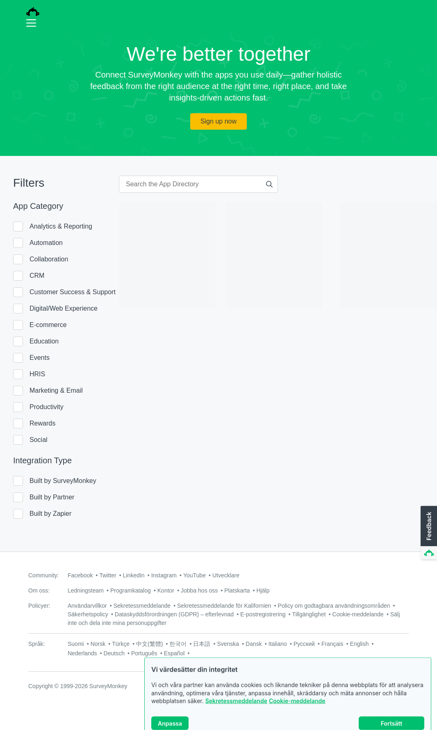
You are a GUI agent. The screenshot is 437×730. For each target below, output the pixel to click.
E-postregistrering (263, 614)
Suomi (76, 644)
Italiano (278, 644)
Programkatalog (130, 590)
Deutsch (114, 653)
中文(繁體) (149, 644)
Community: (43, 575)
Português (144, 653)
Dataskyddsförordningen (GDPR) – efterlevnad (174, 614)
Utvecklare (225, 575)
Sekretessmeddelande (236, 717)
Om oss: (39, 590)
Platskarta (237, 590)
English (359, 644)
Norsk (98, 644)
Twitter (107, 575)
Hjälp (263, 590)
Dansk (254, 644)
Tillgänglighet (309, 614)
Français (332, 644)
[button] (428, 533)
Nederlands (82, 653)
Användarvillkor (87, 605)
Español (174, 653)
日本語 (201, 644)
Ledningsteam (86, 590)
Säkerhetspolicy (88, 614)
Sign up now (218, 121)
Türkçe (121, 644)
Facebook (80, 575)
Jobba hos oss (199, 590)
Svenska (228, 644)
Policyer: (39, 605)
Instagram (164, 575)
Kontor (165, 590)
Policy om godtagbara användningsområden (334, 605)
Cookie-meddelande (297, 717)
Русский (304, 644)
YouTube (194, 575)
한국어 (178, 644)
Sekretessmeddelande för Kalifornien (224, 605)
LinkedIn (134, 575)
